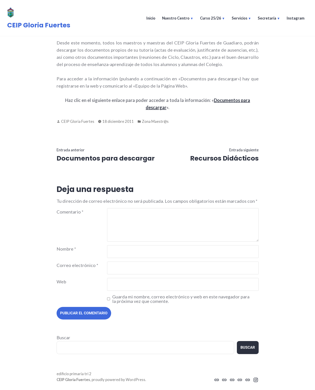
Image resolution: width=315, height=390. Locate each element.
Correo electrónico (77, 265)
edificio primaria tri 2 (74, 374)
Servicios (239, 18)
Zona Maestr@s (155, 121)
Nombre (66, 248)
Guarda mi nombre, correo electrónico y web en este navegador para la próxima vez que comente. (180, 298)
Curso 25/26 (210, 18)
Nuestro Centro (175, 18)
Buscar (63, 337)
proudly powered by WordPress (118, 379)
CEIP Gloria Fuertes (38, 25)
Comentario (70, 211)
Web (61, 281)
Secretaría (267, 18)
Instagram (295, 18)
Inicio (150, 18)
